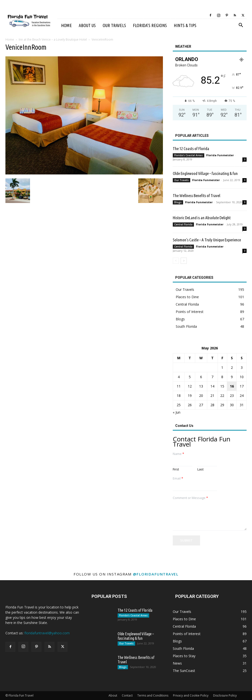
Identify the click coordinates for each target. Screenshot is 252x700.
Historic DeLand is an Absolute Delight (202, 217)
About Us (87, 25)
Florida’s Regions (150, 25)
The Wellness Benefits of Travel (196, 195)
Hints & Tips (185, 25)
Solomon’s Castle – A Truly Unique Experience (207, 239)
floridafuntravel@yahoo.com (47, 633)
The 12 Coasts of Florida (191, 148)
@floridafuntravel (156, 574)
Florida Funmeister (220, 155)
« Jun (176, 412)
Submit (186, 540)
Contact (127, 695)
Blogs (178, 202)
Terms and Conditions (152, 695)
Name (178, 454)
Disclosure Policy (225, 695)
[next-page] (184, 261)
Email (178, 478)
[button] (241, 25)
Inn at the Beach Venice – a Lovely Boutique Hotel (53, 39)
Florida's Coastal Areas (188, 155)
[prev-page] (176, 261)
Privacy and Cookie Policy (190, 695)
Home (66, 25)
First (176, 469)
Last (200, 469)
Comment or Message (190, 498)
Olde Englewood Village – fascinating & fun (205, 173)
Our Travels (114, 25)
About (113, 695)
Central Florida (183, 224)
